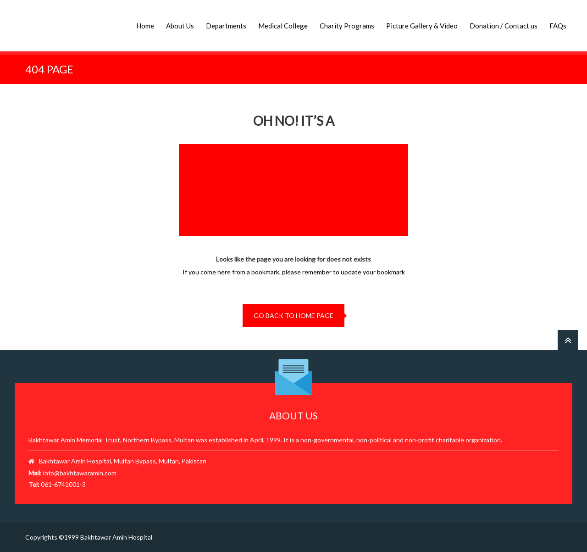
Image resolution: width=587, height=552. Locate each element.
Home (145, 26)
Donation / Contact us (503, 26)
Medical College (283, 26)
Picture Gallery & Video (422, 26)
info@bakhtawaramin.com (79, 473)
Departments (226, 26)
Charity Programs (347, 26)
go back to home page (293, 315)
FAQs (557, 26)
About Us (180, 26)
